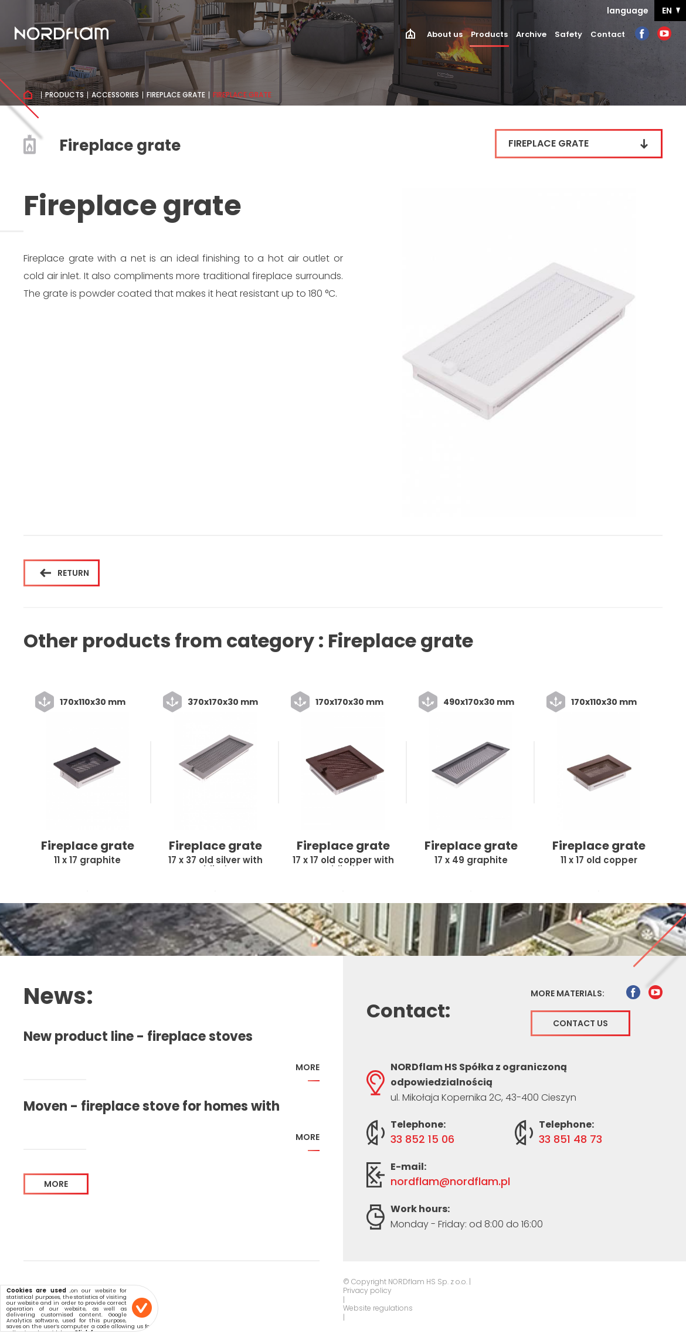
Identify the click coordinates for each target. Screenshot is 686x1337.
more (308, 1071)
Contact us (580, 1023)
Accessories (115, 95)
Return (64, 573)
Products (489, 34)
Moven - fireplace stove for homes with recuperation (151, 1106)
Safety (568, 34)
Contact (607, 34)
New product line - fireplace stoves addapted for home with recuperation (147, 1037)
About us (445, 34)
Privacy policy (367, 1290)
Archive (531, 34)
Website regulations (378, 1308)
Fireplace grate (176, 95)
